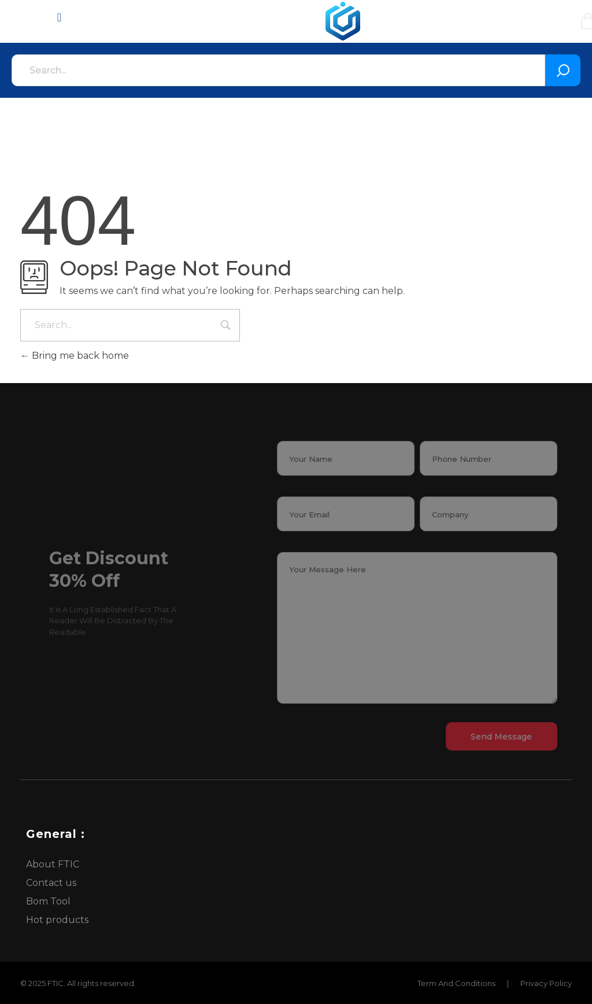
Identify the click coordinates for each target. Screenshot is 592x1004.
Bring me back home (74, 355)
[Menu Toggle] (59, 17)
